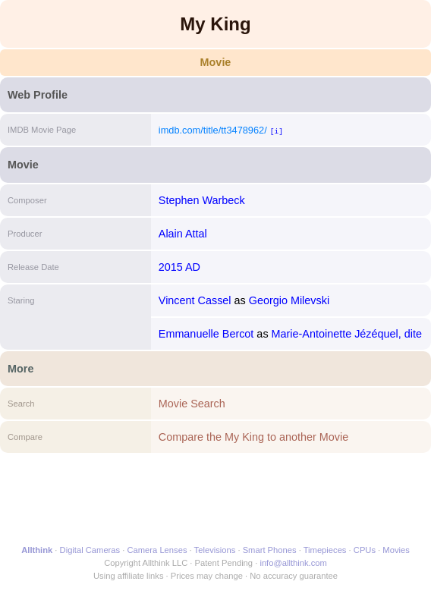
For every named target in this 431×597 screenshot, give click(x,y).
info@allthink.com (293, 562)
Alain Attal (183, 234)
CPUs (365, 550)
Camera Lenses (157, 550)
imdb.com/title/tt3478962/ (213, 130)
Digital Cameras (90, 550)
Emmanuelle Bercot (206, 334)
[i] (276, 131)
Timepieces (325, 550)
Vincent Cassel (195, 300)
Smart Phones (270, 550)
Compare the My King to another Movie (253, 437)
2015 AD (179, 267)
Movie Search (192, 403)
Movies (395, 550)
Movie (215, 62)
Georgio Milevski (289, 300)
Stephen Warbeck (202, 200)
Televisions (215, 550)
